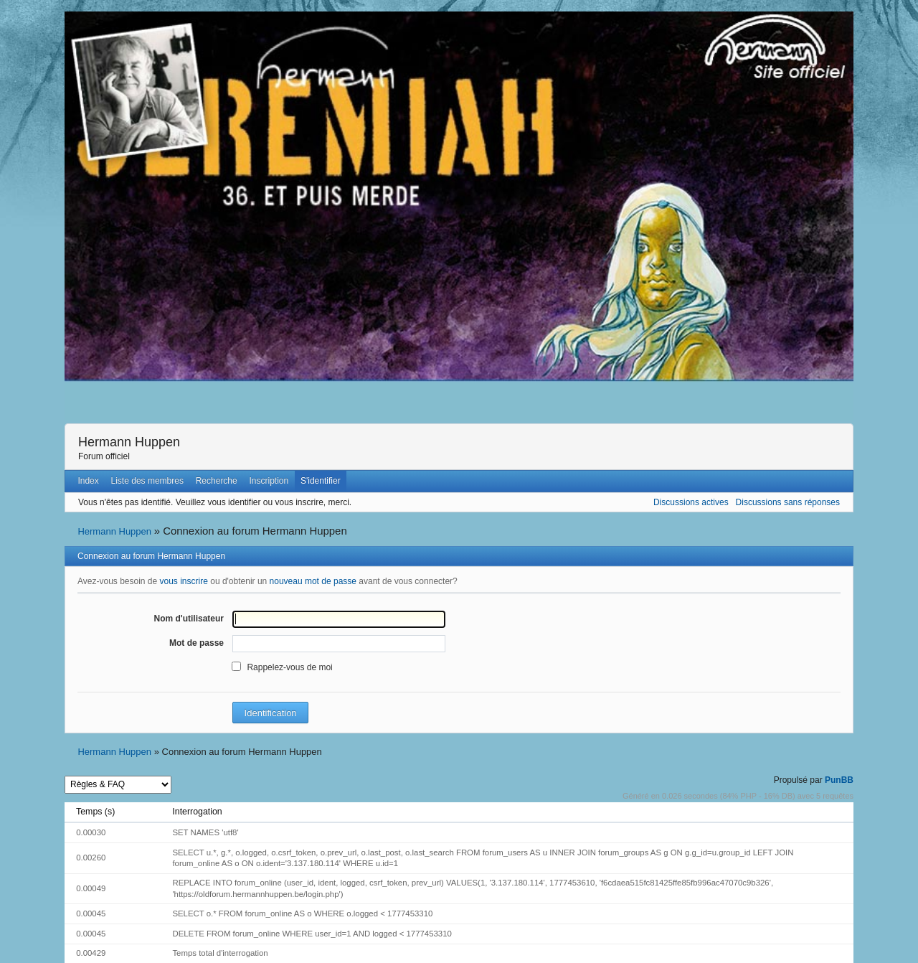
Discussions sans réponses (788, 502)
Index (87, 481)
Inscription (269, 481)
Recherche (216, 481)
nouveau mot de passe (313, 581)
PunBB (839, 780)
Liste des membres (147, 481)
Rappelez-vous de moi (289, 667)
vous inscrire (184, 581)
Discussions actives (691, 502)
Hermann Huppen (129, 442)
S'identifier (321, 481)
